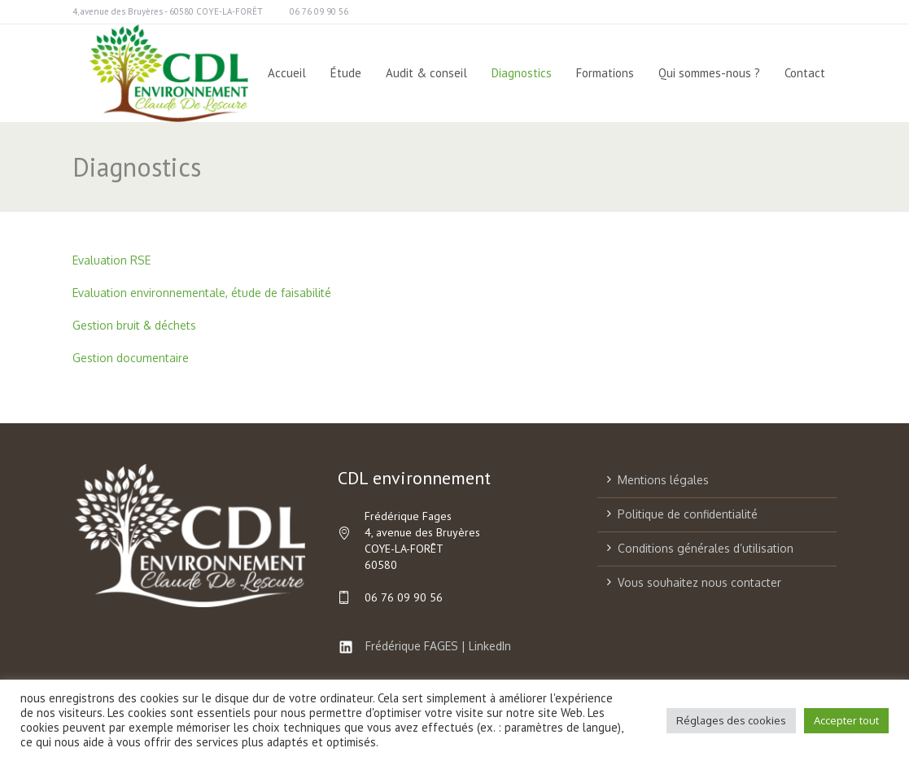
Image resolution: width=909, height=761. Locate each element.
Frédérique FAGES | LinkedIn (424, 646)
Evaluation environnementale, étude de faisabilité (201, 293)
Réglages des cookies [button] (731, 720)
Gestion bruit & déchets (134, 325)
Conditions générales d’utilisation (705, 548)
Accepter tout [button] (846, 720)
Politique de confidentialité (688, 514)
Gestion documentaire (130, 358)
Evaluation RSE (111, 260)
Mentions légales (663, 480)
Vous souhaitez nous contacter (699, 582)
